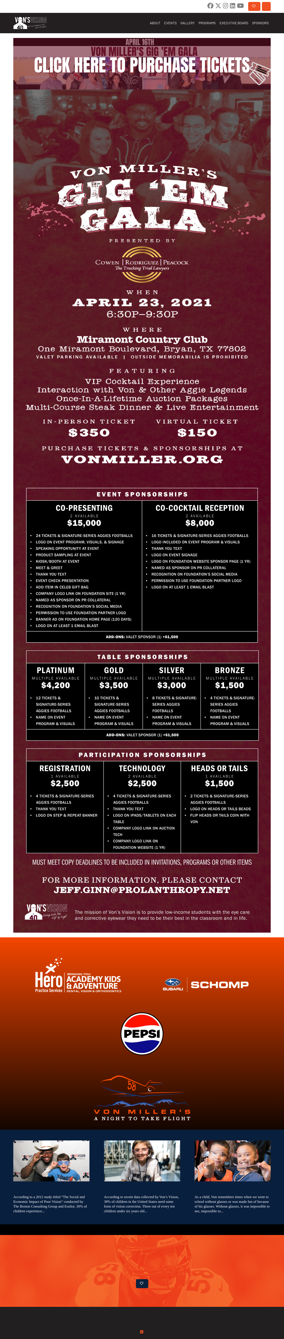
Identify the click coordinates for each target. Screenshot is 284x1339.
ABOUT (155, 23)
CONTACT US (266, 6)
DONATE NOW (253, 6)
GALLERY (188, 23)
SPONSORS (260, 23)
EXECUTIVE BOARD (234, 23)
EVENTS (170, 23)
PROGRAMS (207, 23)
